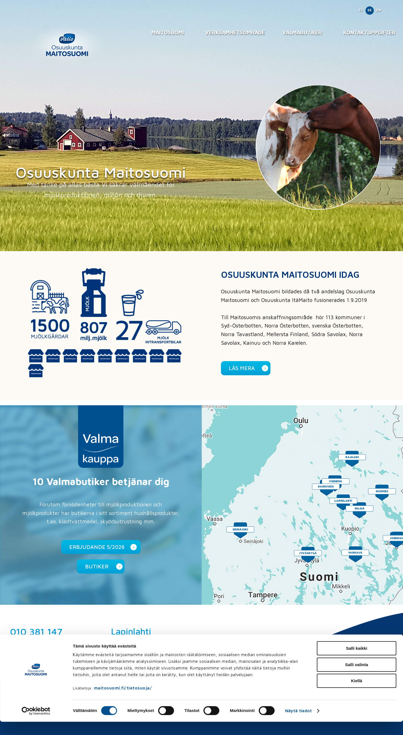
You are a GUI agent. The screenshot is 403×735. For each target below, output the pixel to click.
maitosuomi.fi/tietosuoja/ (123, 701)
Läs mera (242, 368)
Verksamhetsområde (235, 32)
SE (369, 10)
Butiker (96, 566)
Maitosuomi (167, 32)
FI (360, 10)
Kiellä (356, 694)
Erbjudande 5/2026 (97, 547)
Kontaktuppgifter (369, 32)
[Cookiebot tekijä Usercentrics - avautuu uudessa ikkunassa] (36, 724)
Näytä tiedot (298, 724)
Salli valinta (356, 678)
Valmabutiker (302, 32)
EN (378, 10)
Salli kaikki (356, 661)
